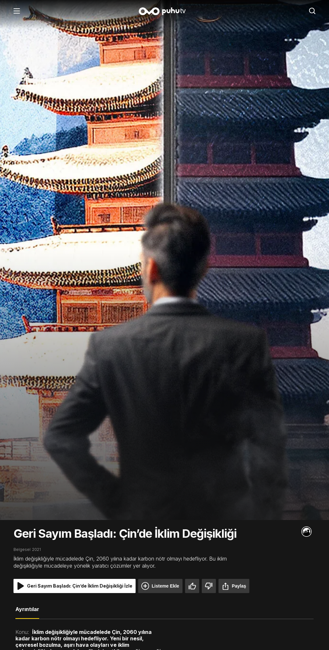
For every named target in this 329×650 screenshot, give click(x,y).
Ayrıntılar (27, 609)
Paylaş (234, 586)
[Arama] (312, 11)
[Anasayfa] (164, 11)
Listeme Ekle (160, 586)
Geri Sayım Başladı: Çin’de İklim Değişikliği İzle (74, 586)
